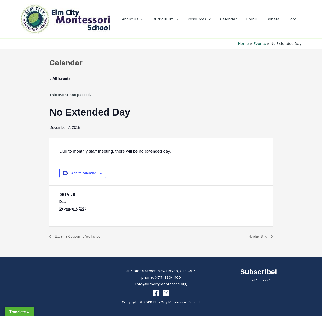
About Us (141, 19)
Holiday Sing (257, 236)
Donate (275, 19)
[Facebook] (156, 293)
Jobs (293, 19)
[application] (149, 19)
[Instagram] (165, 293)
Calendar (233, 19)
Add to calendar (83, 173)
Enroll (255, 19)
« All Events (59, 79)
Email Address (259, 280)
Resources (205, 19)
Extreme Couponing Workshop (80, 236)
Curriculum (173, 19)
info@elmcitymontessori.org (161, 283)
